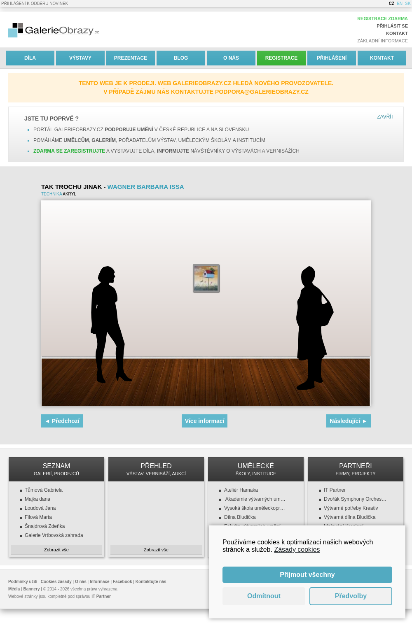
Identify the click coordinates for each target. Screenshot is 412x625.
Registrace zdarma (382, 18)
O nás (231, 58)
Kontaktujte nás (151, 581)
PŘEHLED (156, 469)
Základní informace (382, 40)
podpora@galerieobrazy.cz (262, 91)
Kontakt (397, 33)
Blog (181, 58)
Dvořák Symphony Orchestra (355, 499)
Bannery (31, 589)
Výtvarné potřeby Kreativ (351, 508)
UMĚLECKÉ (256, 469)
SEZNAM (56, 469)
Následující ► (349, 421)
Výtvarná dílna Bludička (349, 517)
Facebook (122, 581)
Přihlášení (332, 58)
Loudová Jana (40, 508)
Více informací (205, 421)
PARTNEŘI (355, 469)
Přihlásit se (392, 25)
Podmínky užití (22, 581)
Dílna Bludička (240, 517)
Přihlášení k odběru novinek (34, 3)
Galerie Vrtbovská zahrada (54, 535)
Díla (30, 58)
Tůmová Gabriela (44, 490)
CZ (391, 3)
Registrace (281, 58)
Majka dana (37, 499)
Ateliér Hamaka (241, 490)
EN (400, 3)
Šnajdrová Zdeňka (45, 526)
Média (14, 589)
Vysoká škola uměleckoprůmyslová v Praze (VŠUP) (256, 508)
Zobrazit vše (56, 549)
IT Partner (335, 490)
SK (408, 3)
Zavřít (385, 117)
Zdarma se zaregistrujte (69, 151)
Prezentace (130, 58)
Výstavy (80, 58)
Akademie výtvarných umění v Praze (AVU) (256, 499)
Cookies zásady (56, 581)
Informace (100, 581)
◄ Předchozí (62, 421)
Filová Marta (38, 517)
